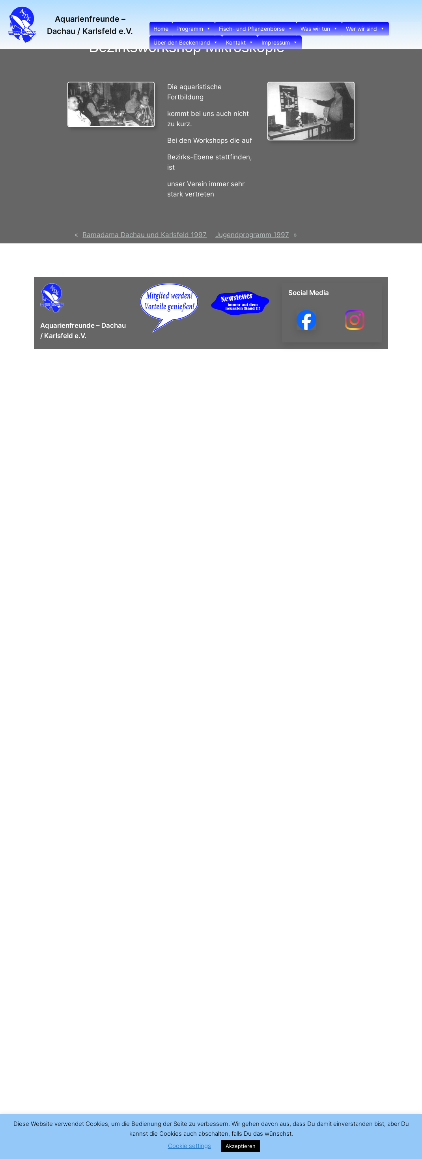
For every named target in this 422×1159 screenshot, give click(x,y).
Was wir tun (319, 29)
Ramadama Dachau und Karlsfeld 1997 (144, 235)
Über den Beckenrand (185, 42)
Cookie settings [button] (189, 1146)
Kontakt (240, 42)
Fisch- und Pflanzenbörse (256, 29)
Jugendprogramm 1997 (252, 235)
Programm (193, 29)
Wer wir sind (365, 29)
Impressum (279, 42)
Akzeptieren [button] (241, 1146)
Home (160, 28)
